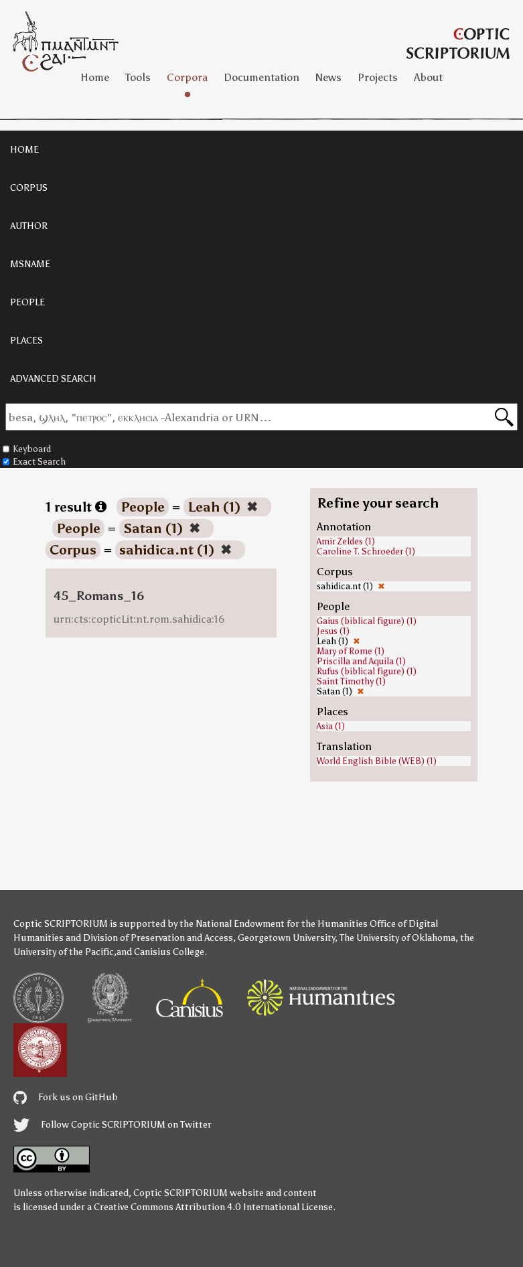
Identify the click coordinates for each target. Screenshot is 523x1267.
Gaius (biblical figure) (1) (367, 621)
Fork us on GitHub (65, 1097)
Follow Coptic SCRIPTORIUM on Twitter (112, 1124)
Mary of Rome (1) (350, 651)
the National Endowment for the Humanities (273, 923)
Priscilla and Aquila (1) (361, 661)
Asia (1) (331, 726)
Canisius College (169, 952)
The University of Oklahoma (397, 938)
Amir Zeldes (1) (346, 541)
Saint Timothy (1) (351, 681)
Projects (378, 77)
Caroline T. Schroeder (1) (366, 551)
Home (94, 77)
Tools (138, 77)
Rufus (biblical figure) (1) (367, 671)
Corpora (187, 77)
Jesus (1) (333, 631)
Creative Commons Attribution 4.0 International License (213, 1207)
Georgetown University (286, 938)
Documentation (261, 77)
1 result (76, 507)
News (328, 77)
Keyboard (27, 449)
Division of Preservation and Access (158, 938)
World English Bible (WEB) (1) (377, 761)
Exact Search (34, 461)
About (428, 77)
